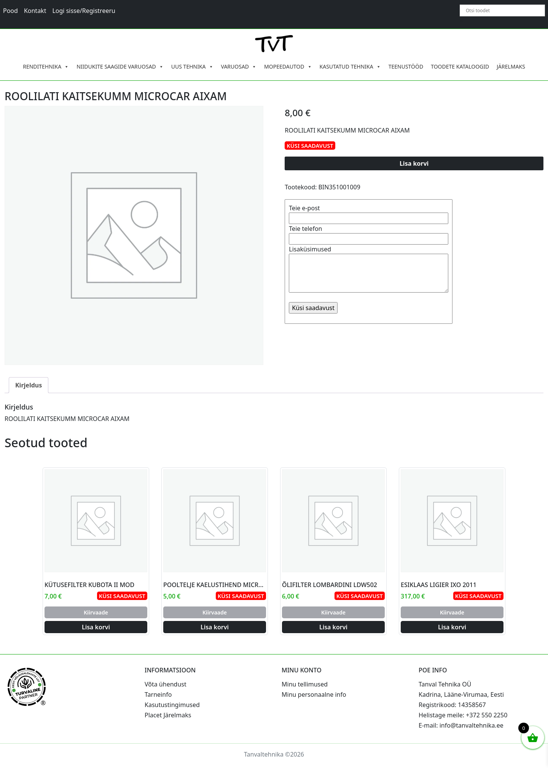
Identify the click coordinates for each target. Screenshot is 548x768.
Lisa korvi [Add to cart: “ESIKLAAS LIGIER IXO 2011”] (452, 627)
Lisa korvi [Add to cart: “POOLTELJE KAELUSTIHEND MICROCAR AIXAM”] (215, 627)
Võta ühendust (165, 684)
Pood (10, 10)
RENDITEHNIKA (46, 66)
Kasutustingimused (172, 705)
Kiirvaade (96, 612)
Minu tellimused (305, 684)
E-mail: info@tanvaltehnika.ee (461, 725)
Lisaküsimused (368, 269)
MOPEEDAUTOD (288, 66)
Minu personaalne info (314, 694)
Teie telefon (368, 233)
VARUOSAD (239, 66)
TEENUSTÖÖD (406, 66)
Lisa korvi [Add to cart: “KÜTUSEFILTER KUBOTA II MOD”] (96, 627)
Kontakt (35, 10)
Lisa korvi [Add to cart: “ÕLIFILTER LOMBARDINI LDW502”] (333, 627)
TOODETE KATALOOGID (460, 66)
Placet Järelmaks (168, 715)
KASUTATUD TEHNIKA (350, 66)
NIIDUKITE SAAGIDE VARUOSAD (120, 66)
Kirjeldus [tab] (28, 385)
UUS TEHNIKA (192, 66)
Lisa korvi (414, 163)
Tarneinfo (158, 694)
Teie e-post (368, 213)
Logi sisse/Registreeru (83, 10)
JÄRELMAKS (511, 66)
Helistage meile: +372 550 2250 (463, 715)
